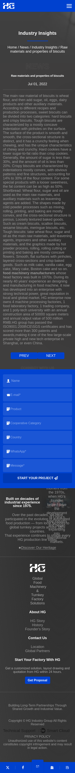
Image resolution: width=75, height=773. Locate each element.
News (24, 47)
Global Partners (37, 651)
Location (37, 647)
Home (12, 47)
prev (24, 356)
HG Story (37, 621)
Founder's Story (37, 629)
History (37, 625)
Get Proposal (37, 680)
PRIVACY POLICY (38, 736)
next (51, 356)
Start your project (37, 478)
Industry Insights (44, 47)
